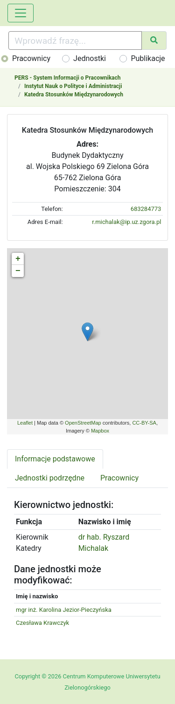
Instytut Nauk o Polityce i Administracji (73, 86)
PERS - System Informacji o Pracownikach (67, 77)
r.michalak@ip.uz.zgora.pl (126, 221)
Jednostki (89, 58)
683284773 (146, 208)
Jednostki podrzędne (49, 478)
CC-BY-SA (144, 423)
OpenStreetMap (83, 423)
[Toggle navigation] (20, 13)
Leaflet (25, 423)
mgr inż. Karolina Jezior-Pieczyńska (64, 609)
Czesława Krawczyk (42, 622)
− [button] (18, 271)
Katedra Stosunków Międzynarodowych (73, 94)
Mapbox (100, 430)
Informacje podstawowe (55, 458)
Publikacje (148, 58)
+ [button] (18, 258)
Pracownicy (31, 58)
